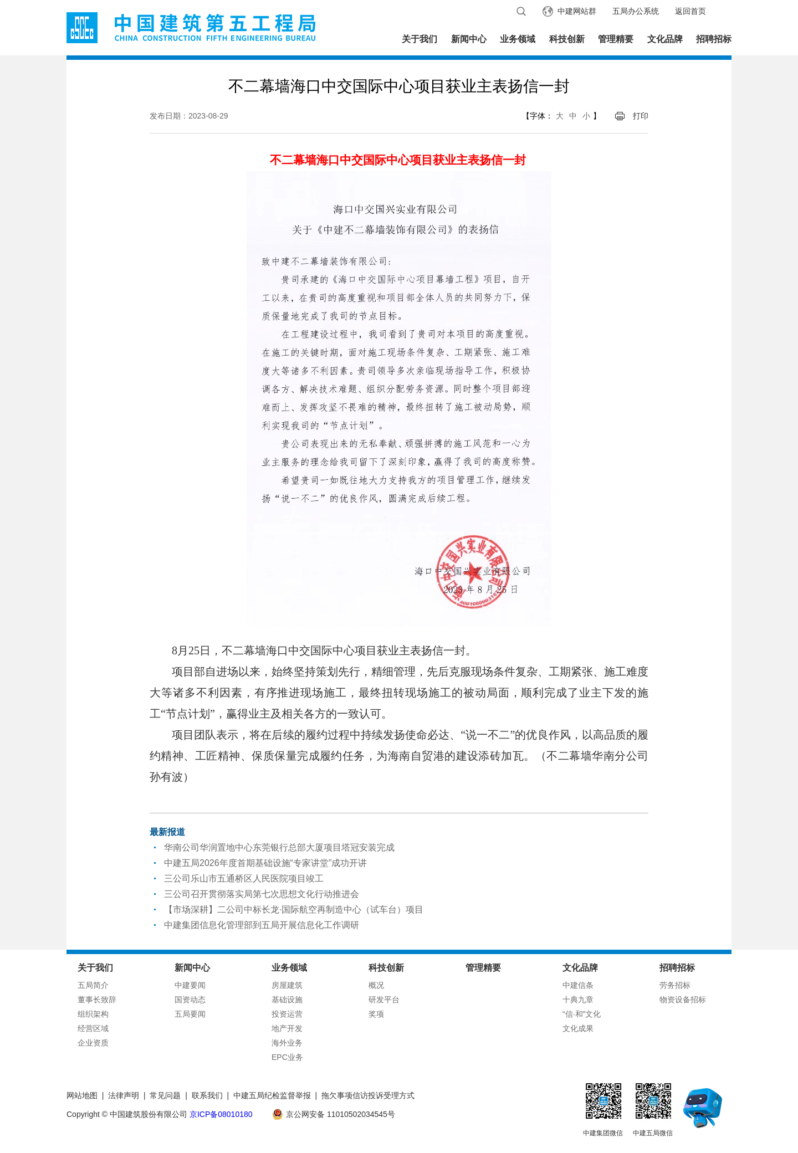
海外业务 (287, 1042)
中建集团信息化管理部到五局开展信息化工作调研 (261, 925)
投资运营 (287, 1013)
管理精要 (615, 39)
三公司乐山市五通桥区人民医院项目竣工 (244, 878)
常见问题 (165, 1095)
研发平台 (384, 999)
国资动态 (190, 999)
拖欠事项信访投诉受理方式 (368, 1095)
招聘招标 (714, 39)
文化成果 (578, 1028)
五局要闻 (190, 1013)
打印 (640, 115)
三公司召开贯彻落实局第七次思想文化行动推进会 (261, 894)
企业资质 (93, 1042)
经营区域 (93, 1028)
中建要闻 (190, 985)
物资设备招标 (682, 999)
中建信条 (578, 985)
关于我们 (419, 39)
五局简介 (93, 985)
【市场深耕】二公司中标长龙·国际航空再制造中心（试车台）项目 (293, 909)
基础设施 (287, 999)
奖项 (376, 1013)
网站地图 (82, 1095)
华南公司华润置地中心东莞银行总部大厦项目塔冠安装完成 (279, 847)
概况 (376, 985)
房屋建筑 (287, 985)
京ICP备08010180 (221, 1114)
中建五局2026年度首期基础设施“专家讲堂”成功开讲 (265, 863)
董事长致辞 (97, 999)
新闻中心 (469, 39)
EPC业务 (287, 1057)
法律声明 (123, 1095)
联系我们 (207, 1095)
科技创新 (567, 39)
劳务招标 (674, 985)
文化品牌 (665, 39)
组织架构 (93, 1013)
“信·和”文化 (581, 1013)
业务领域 (517, 39)
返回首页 (690, 11)
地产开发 (287, 1028)
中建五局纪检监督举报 (272, 1095)
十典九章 (578, 999)
